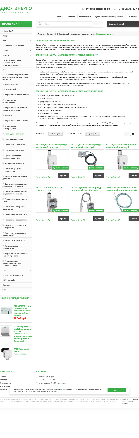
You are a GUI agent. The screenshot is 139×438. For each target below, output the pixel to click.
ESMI (17, 269)
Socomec (17, 54)
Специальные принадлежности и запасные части (11, 263)
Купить (63, 175)
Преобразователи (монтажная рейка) (12, 156)
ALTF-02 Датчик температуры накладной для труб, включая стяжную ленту (52, 146)
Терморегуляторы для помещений (14, 233)
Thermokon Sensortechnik (13, 45)
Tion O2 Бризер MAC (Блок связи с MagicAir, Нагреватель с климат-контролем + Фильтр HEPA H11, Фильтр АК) (23, 333)
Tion (17, 289)
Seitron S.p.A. (17, 30)
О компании (85, 16)
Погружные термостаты (14, 219)
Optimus (17, 284)
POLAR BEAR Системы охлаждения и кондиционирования (17, 62)
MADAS (17, 40)
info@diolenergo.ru (98, 9)
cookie (63, 389)
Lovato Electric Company (17, 274)
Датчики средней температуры (11, 169)
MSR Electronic (17, 279)
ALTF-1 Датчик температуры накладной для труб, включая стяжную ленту (86, 146)
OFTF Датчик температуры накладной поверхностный (121, 188)
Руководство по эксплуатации (109, 16)
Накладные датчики (13, 133)
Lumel (17, 50)
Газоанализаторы (17, 83)
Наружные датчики (12, 139)
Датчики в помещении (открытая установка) (14, 184)
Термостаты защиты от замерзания (14, 226)
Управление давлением (15, 120)
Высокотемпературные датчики (14, 177)
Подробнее (43, 177)
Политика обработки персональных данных (130, 401)
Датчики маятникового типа (14, 200)
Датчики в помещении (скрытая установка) (14, 192)
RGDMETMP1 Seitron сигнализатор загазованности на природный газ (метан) (23, 311)
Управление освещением (9, 101)
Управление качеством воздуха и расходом (14, 108)
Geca (17, 69)
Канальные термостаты (14, 240)
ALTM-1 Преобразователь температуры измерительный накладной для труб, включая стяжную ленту (51, 188)
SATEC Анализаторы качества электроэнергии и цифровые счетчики (15, 77)
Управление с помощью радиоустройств (15, 254)
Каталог (71, 16)
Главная (60, 16)
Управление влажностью (15, 94)
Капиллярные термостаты (10, 246)
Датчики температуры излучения (14, 207)
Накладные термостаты (14, 214)
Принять (116, 390)
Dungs (17, 35)
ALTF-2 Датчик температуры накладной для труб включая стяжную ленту (122, 146)
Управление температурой (9, 127)
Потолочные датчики (13, 144)
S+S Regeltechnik (17, 88)
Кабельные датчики (13, 163)
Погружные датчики (13, 149)
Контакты (132, 16)
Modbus (7, 115)
